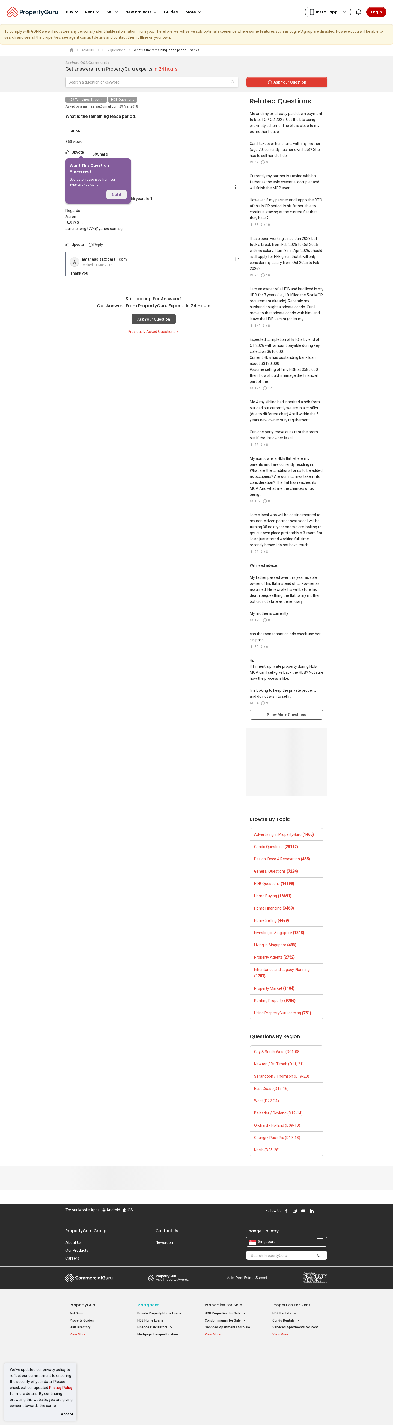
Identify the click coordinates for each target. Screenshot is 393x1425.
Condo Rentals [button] (286, 1320)
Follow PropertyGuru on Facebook (286, 1211)
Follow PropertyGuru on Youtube (303, 1211)
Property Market (274, 988)
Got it (116, 194)
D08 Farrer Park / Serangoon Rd (296, 1380)
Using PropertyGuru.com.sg (282, 1013)
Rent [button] (93, 12)
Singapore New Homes (92, 1352)
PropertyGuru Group (86, 1230)
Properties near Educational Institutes (226, 1355)
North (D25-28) (267, 1150)
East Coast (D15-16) (271, 1088)
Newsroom (165, 1242)
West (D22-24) (266, 1101)
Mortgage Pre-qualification (157, 1334)
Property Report (315, 1277)
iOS (127, 1210)
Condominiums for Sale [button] (225, 1320)
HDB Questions (122, 100)
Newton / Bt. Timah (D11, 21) (279, 1064)
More (194, 12)
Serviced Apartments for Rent (295, 1327)
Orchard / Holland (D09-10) (277, 1125)
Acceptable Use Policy (84, 1412)
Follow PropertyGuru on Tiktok (325, 1211)
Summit (247, 1277)
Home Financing (274, 908)
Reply (96, 245)
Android (111, 1210)
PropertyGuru (83, 1305)
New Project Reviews (86, 1375)
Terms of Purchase (191, 1412)
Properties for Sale (223, 1305)
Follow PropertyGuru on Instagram (294, 1211)
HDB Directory (80, 1327)
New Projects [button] (142, 12)
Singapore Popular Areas (297, 1352)
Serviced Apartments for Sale (227, 1327)
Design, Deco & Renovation (282, 859)
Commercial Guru (89, 1278)
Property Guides (82, 1320)
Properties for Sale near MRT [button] (162, 1367)
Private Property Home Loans (159, 1313)
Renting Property (275, 1000)
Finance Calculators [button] (155, 1327)
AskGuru (76, 1313)
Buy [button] (73, 12)
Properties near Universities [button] (228, 1367)
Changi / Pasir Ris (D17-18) (277, 1137)
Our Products (77, 1250)
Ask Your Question (153, 319)
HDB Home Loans (150, 1320)
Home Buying (272, 896)
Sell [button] (113, 12)
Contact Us (167, 1230)
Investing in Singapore (279, 933)
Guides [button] (171, 12)
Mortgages (148, 1305)
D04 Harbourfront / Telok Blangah (297, 1361)
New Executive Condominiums (93, 1368)
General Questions (276, 871)
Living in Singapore (275, 945)
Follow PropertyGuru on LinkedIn (311, 1211)
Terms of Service (124, 1412)
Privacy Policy (61, 1387)
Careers (72, 1258)
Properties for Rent (291, 1305)
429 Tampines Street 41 (86, 100)
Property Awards (168, 1277)
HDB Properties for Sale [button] (225, 1313)
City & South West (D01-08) (277, 1052)
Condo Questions (276, 847)
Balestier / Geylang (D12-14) (278, 1113)
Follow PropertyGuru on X (319, 1211)
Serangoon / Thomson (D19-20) (281, 1076)
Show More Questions (286, 715)
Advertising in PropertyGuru (284, 834)
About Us (73, 1242)
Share (100, 154)
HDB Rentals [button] (284, 1313)
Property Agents (274, 957)
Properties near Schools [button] (226, 1373)
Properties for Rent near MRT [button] (162, 1373)
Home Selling (271, 920)
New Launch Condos (85, 1361)
